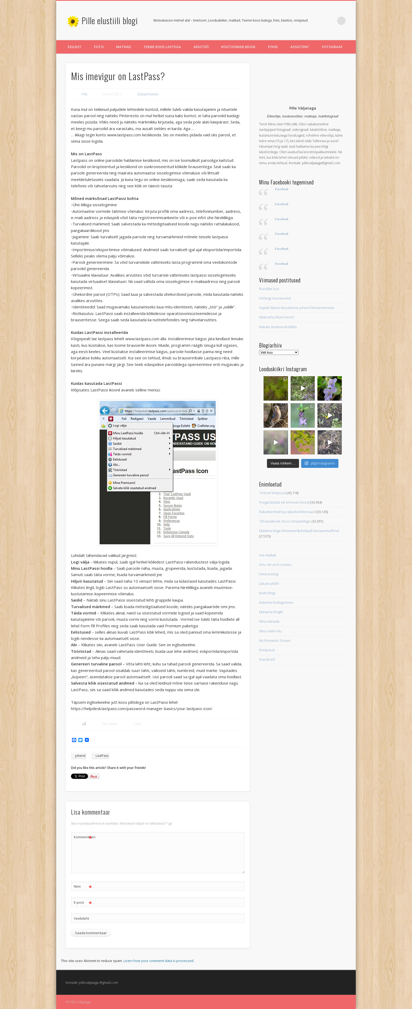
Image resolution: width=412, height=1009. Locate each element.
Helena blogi (269, 574)
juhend (80, 755)
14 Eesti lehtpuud (272, 492)
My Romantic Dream (274, 640)
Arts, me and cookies (275, 564)
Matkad (123, 46)
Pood (273, 46)
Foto (99, 46)
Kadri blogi (267, 593)
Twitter (320, 21)
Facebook (281, 189)
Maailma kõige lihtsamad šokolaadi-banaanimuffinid (299, 530)
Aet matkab (267, 555)
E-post (83, 902)
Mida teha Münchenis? (276, 317)
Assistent (299, 46)
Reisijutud (267, 650)
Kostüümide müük (238, 46)
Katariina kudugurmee (276, 602)
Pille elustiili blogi (110, 20)
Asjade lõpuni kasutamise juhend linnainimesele (296, 307)
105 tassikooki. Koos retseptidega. (285, 521)
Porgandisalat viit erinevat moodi (284, 502)
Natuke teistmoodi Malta (278, 326)
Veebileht (81, 918)
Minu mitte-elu (270, 631)
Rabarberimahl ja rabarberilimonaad (287, 511)
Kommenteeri (83, 837)
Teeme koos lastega (162, 46)
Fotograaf (332, 46)
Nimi (83, 886)
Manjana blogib (271, 611)
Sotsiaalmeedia (147, 94)
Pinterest (330, 21)
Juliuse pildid (269, 583)
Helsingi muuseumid (275, 298)
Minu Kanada (269, 621)
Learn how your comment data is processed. (158, 960)
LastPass (102, 755)
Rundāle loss (269, 288)
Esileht (74, 46)
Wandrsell (267, 659)
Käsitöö (201, 46)
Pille (84, 94)
